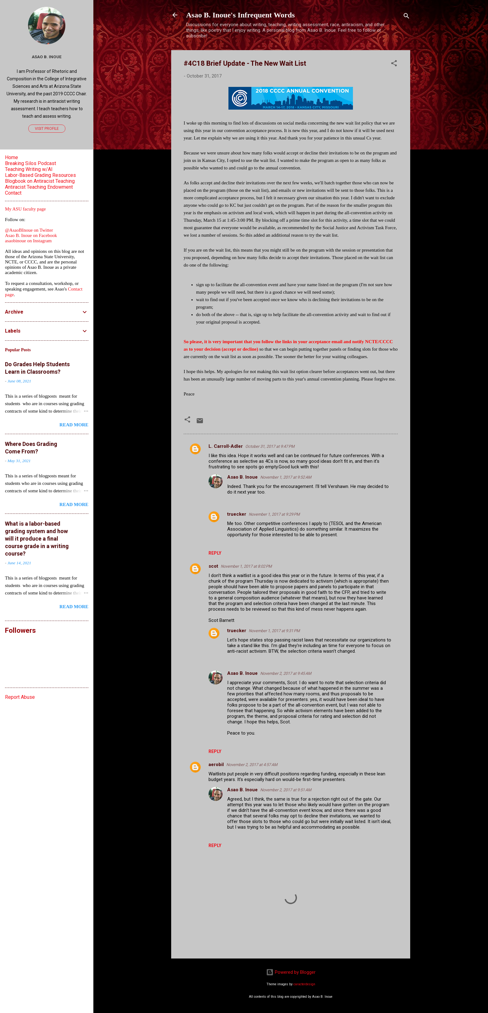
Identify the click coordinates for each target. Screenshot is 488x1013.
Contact (13, 193)
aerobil (216, 764)
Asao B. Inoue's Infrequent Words (240, 15)
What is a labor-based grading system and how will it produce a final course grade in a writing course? (37, 538)
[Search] (406, 16)
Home (11, 157)
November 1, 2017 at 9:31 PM (274, 630)
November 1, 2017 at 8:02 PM (246, 566)
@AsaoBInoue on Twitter (29, 230)
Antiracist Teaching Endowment (39, 187)
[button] (394, 64)
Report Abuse (20, 697)
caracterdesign (304, 984)
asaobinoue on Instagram (28, 240)
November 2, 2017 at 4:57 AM (251, 764)
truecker (236, 514)
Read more (73, 424)
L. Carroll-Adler (226, 446)
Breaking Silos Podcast (30, 163)
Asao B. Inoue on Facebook (31, 235)
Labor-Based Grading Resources (40, 175)
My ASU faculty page (25, 208)
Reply (215, 553)
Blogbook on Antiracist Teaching (40, 181)
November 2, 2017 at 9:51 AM (285, 790)
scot (213, 566)
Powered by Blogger (291, 972)
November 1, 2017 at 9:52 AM (285, 477)
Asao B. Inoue (242, 477)
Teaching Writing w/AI (29, 169)
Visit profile (47, 128)
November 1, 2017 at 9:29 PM (274, 514)
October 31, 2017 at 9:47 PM (269, 446)
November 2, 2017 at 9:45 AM (285, 673)
